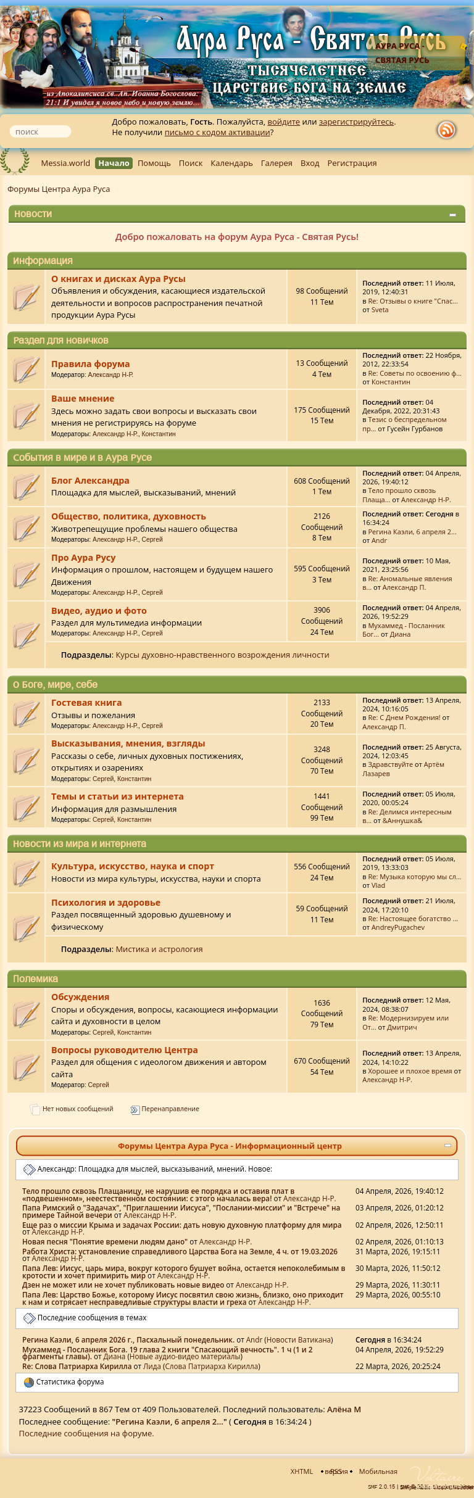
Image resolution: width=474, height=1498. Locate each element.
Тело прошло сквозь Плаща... (399, 494)
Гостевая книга (86, 702)
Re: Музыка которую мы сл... (414, 876)
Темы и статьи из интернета (117, 796)
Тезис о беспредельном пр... (404, 423)
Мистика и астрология (158, 948)
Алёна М (344, 1409)
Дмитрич (402, 1027)
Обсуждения (80, 997)
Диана (400, 634)
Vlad (378, 885)
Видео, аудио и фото (99, 610)
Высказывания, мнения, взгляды (128, 743)
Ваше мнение (82, 398)
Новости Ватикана (299, 1339)
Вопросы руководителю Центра (124, 1050)
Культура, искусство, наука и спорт (132, 866)
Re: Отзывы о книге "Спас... (413, 300)
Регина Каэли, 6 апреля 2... (412, 531)
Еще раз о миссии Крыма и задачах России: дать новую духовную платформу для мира (182, 1225)
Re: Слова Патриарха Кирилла (76, 1366)
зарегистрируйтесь (356, 121)
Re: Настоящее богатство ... (413, 918)
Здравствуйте (390, 764)
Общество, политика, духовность (128, 516)
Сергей (152, 539)
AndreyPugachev (398, 927)
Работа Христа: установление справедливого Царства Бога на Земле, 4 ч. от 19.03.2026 (180, 1251)
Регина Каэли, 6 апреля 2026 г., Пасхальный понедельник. (128, 1339)
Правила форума (90, 364)
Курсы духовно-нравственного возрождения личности (222, 654)
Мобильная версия (361, 1471)
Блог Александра (90, 480)
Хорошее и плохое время (410, 1070)
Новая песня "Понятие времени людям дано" (105, 1241)
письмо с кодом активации (217, 132)
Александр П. (404, 587)
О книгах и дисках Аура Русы (118, 278)
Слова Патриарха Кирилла (211, 1366)
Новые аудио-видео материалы (185, 1356)
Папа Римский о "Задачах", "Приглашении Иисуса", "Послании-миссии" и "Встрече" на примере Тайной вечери (181, 1211)
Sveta (380, 309)
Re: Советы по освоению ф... (415, 373)
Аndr (379, 540)
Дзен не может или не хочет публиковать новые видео (123, 1284)
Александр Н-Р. (111, 374)
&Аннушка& (402, 820)
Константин (391, 381)
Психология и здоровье (105, 902)
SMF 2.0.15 (381, 1487)
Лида (152, 1366)
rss (449, 130)
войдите (283, 121)
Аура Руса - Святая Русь (402, 52)
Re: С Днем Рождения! (404, 717)
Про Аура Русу (83, 557)
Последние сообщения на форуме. (86, 1433)
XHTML (302, 1471)
